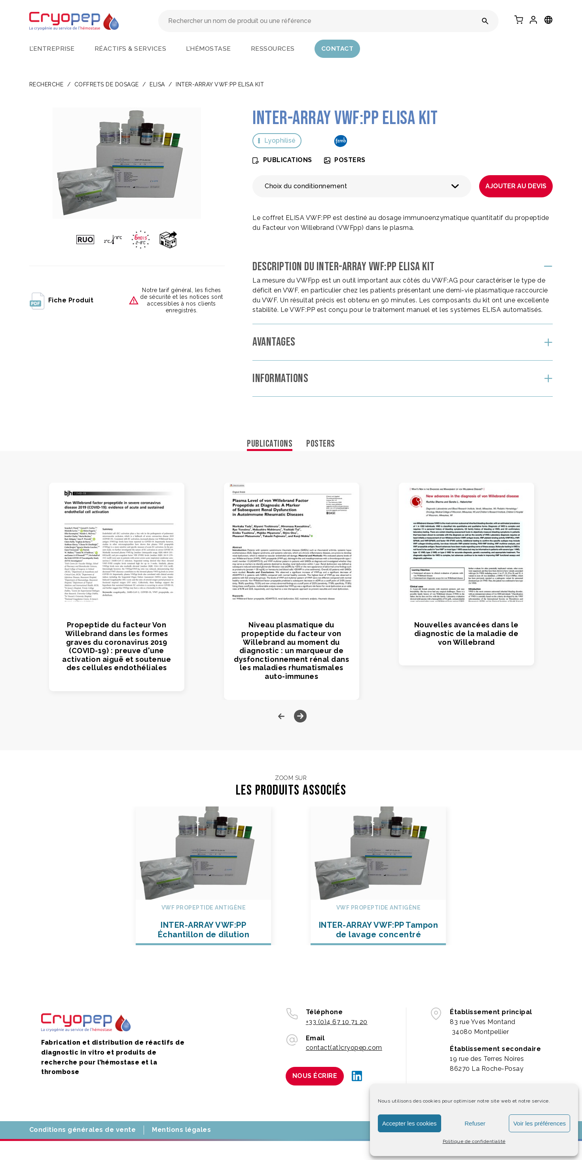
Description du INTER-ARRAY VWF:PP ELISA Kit (343, 267)
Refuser (474, 1123)
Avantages (274, 342)
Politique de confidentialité (474, 1141)
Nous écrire (314, 1076)
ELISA (157, 84)
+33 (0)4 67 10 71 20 (337, 1022)
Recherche (46, 84)
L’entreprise (52, 48)
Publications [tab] (269, 443)
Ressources (273, 48)
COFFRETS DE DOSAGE (106, 84)
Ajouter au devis (515, 186)
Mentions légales (181, 1129)
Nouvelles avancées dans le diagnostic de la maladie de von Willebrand (466, 633)
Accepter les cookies (409, 1123)
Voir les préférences (539, 1123)
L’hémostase (208, 48)
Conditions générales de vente (82, 1129)
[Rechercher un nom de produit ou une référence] (485, 21)
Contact (337, 48)
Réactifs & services (131, 48)
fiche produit (61, 300)
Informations (280, 378)
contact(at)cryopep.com (344, 1047)
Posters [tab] (320, 443)
